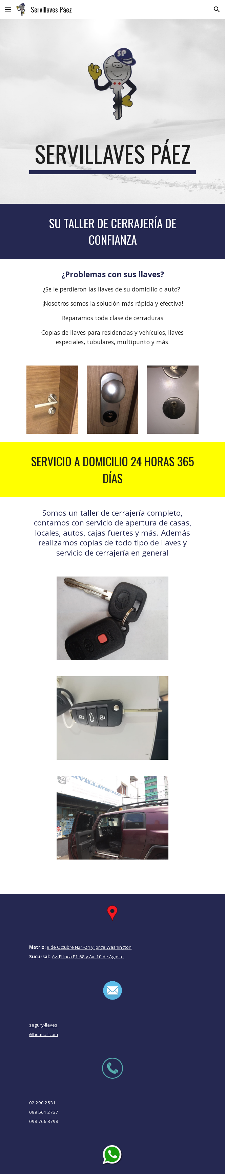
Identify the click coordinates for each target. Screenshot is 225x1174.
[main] (112, 157)
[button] (8, 9)
